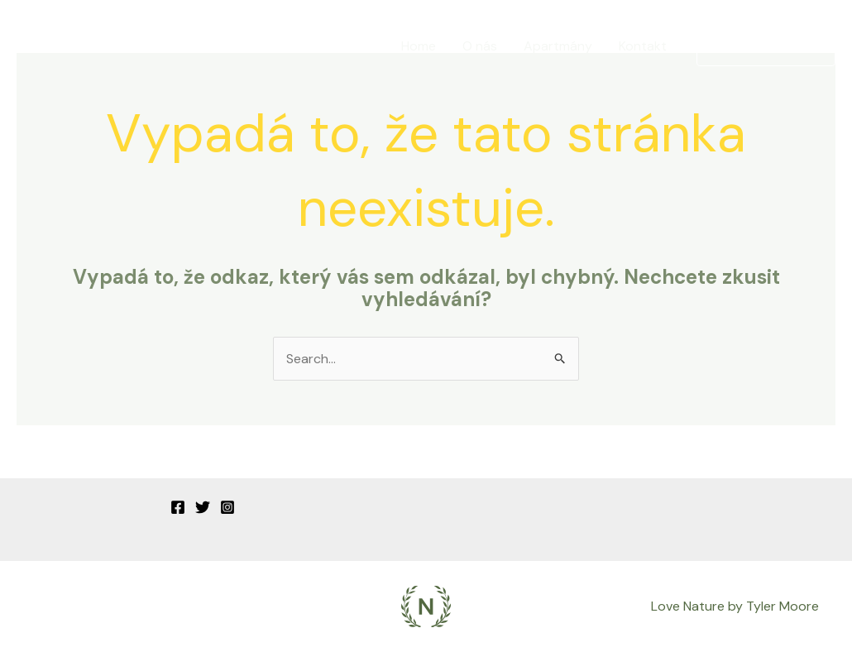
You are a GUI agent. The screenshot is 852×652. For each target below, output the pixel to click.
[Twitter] (202, 507)
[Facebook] (177, 507)
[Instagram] (227, 507)
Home (418, 46)
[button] (765, 46)
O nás (479, 46)
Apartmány (558, 46)
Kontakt (643, 46)
